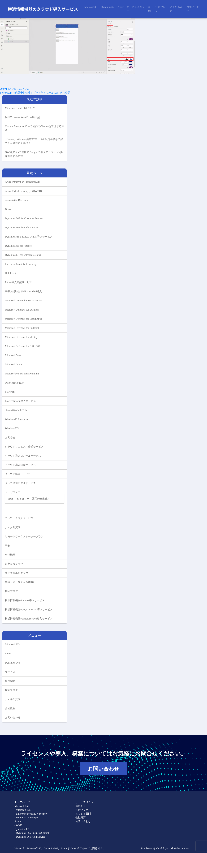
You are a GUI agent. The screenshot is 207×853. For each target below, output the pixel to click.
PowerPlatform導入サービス (20, 401)
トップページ (22, 802)
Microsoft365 (91, 7)
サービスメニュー (136, 9)
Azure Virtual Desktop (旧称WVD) (23, 191)
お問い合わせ (192, 9)
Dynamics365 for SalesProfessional (23, 255)
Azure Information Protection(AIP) (23, 181)
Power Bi (10, 391)
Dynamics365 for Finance (18, 245)
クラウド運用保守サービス (20, 483)
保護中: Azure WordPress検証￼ (22, 117)
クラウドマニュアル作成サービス (24, 446)
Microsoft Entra (13, 355)
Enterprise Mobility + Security (20, 264)
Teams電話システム (16, 410)
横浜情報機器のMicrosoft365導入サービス (28, 618)
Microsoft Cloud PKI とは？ (20, 108)
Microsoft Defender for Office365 (22, 346)
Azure (121, 7)
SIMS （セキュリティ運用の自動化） (29, 498)
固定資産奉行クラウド (18, 573)
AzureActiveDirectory (16, 200)
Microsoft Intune (13, 364)
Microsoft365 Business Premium (22, 373)
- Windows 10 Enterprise (27, 817)
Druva (8, 209)
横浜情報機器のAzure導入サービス (25, 600)
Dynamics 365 (12, 662)
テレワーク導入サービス (19, 518)
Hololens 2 (10, 273)
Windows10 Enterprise (16, 419)
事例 (149, 9)
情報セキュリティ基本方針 (20, 582)
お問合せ (10, 437)
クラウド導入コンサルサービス (23, 455)
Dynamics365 (108, 7)
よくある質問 (176, 9)
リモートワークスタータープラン (24, 536)
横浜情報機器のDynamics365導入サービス (29, 609)
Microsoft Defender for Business (22, 309)
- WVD (18, 825)
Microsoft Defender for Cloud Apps (23, 318)
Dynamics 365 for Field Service (21, 227)
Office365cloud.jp (14, 382)
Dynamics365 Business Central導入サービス (29, 236)
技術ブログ (160, 9)
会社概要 (10, 554)
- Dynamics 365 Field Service (29, 836)
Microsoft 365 (12, 644)
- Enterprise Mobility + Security (30, 813)
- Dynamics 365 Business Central (31, 833)
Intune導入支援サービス (18, 282)
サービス (10, 671)
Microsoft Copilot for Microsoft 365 (23, 300)
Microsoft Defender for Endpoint (22, 328)
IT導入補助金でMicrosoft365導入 (23, 291)
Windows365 (12, 428)
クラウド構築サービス (18, 474)
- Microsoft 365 (22, 809)
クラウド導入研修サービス (20, 464)
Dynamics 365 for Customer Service (24, 218)
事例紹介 (10, 681)
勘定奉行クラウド (15, 563)
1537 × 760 (23, 88)
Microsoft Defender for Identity (21, 337)
